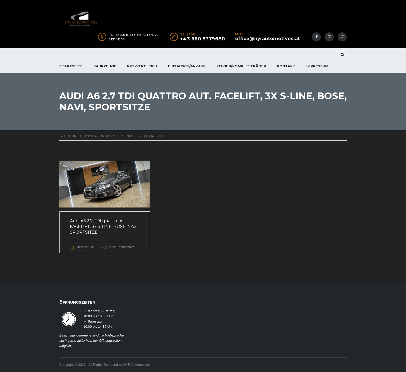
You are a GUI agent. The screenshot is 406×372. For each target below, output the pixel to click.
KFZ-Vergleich (142, 66)
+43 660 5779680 (202, 39)
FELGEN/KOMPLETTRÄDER (241, 66)
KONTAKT (286, 66)
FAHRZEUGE (104, 66)
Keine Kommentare (121, 247)
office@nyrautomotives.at (267, 38)
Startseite (71, 66)
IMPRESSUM (317, 66)
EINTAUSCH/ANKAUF (187, 66)
